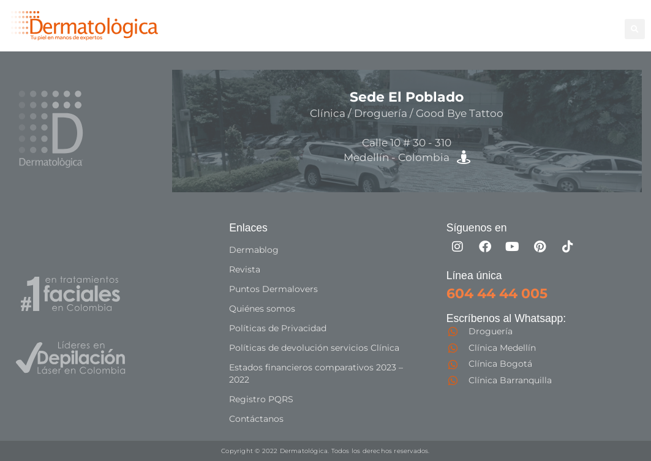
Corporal (443, 22)
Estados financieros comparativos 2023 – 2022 (316, 373)
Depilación (384, 22)
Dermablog (254, 249)
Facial (491, 22)
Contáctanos (256, 418)
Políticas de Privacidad (277, 328)
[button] (635, 29)
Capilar (375, 35)
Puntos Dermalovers (273, 288)
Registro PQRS (261, 399)
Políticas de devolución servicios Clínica (314, 347)
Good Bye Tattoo (559, 22)
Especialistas (436, 35)
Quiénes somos (262, 308)
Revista (244, 269)
